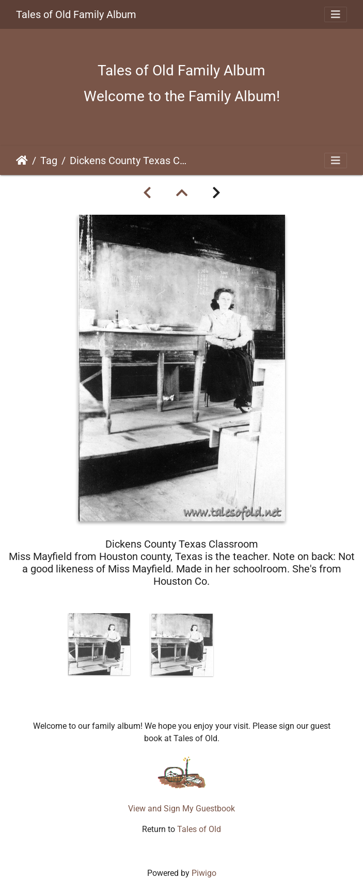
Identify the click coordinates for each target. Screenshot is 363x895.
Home (22, 160)
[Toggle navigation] (335, 14)
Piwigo (204, 873)
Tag (48, 160)
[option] (99, 644)
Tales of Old (199, 829)
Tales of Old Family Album (76, 14)
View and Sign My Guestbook (181, 808)
